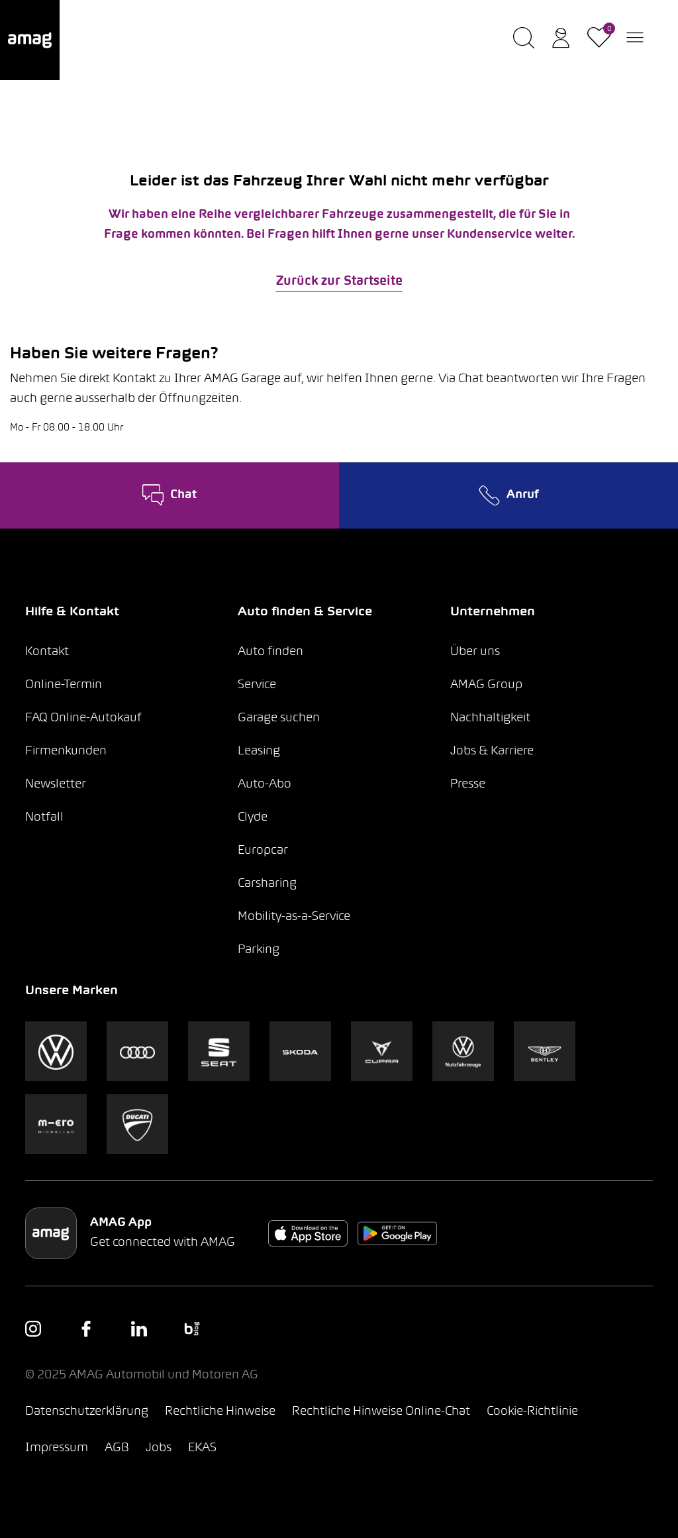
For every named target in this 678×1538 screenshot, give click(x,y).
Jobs (158, 1448)
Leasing (259, 751)
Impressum (56, 1448)
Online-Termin (63, 685)
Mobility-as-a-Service (294, 917)
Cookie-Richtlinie (532, 1411)
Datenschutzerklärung (86, 1411)
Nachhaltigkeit (490, 718)
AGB (117, 1448)
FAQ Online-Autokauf (83, 718)
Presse (467, 784)
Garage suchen (279, 718)
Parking (258, 950)
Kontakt (47, 652)
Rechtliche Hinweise (220, 1411)
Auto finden (270, 652)
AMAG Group (486, 685)
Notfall (44, 817)
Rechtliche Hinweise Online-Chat (381, 1411)
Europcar (263, 850)
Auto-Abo (264, 784)
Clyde (252, 817)
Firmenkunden (66, 751)
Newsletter (55, 784)
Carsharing (267, 884)
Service (257, 685)
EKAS (202, 1448)
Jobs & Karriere (492, 751)
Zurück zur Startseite (339, 281)
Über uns (475, 652)
